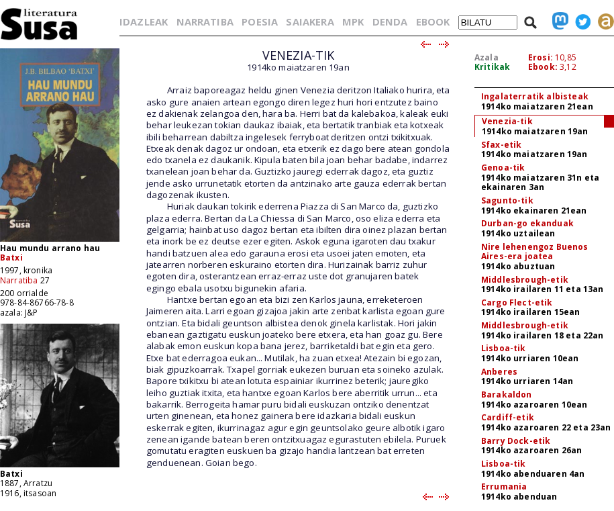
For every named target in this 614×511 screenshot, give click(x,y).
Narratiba (19, 280)
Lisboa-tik (503, 348)
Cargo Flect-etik (517, 302)
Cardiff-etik (507, 417)
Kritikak (492, 67)
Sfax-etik (501, 144)
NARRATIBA (205, 21)
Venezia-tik (507, 121)
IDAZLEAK (143, 21)
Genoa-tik (503, 167)
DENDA (390, 21)
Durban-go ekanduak (527, 223)
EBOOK (433, 21)
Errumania (504, 486)
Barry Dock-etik (515, 441)
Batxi (11, 257)
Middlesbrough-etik (524, 279)
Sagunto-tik (507, 200)
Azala (486, 57)
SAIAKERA (310, 21)
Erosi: (540, 57)
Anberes (499, 371)
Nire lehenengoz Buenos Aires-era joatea (535, 252)
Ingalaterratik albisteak (535, 96)
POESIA (260, 21)
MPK (353, 21)
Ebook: (543, 67)
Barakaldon (506, 394)
